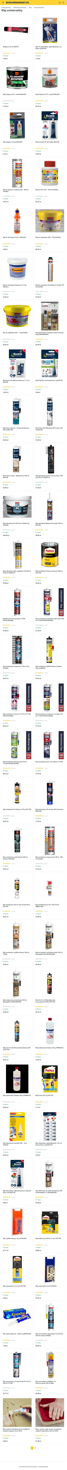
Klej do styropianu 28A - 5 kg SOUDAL (48, 237)
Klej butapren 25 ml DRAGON (12, 142)
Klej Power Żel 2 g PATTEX (44, 1095)
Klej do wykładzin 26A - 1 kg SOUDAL (15, 333)
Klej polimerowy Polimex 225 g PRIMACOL (50, 1048)
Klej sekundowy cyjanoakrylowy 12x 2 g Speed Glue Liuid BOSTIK (49, 1144)
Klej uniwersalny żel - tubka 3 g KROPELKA (17, 1334)
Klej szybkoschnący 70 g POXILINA (14, 1238)
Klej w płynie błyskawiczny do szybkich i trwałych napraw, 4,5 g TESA (16, 1430)
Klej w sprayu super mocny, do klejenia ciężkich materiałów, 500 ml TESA (48, 1430)
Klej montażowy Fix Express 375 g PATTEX (17, 809)
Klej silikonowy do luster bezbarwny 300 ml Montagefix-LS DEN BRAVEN (49, 1191)
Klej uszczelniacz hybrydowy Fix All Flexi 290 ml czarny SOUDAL (49, 1334)
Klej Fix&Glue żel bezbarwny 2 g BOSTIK (49, 380)
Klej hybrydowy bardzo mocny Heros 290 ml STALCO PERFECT (49, 476)
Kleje (30, 7)
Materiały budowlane (20, 7)
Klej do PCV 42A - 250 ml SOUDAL (47, 190)
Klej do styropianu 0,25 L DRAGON (14, 237)
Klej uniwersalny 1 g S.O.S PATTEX (14, 1286)
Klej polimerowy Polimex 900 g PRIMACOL (17, 1095)
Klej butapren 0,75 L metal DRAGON (47, 94)
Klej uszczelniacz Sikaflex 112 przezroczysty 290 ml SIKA (46, 1382)
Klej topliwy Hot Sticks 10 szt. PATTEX (48, 1238)
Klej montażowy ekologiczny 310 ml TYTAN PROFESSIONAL (15, 762)
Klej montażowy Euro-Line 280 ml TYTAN (49, 762)
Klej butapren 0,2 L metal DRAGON (14, 94)
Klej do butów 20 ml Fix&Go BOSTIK (47, 142)
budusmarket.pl (6, 7)
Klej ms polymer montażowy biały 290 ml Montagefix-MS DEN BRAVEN (49, 953)
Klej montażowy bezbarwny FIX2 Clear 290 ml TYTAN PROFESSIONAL (50, 619)
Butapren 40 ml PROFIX (11, 47)
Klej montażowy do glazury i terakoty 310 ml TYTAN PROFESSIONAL (49, 715)
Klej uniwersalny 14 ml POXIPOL (46, 1286)
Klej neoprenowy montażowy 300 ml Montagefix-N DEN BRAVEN (15, 1001)
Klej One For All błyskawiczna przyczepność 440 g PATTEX (45, 1001)
